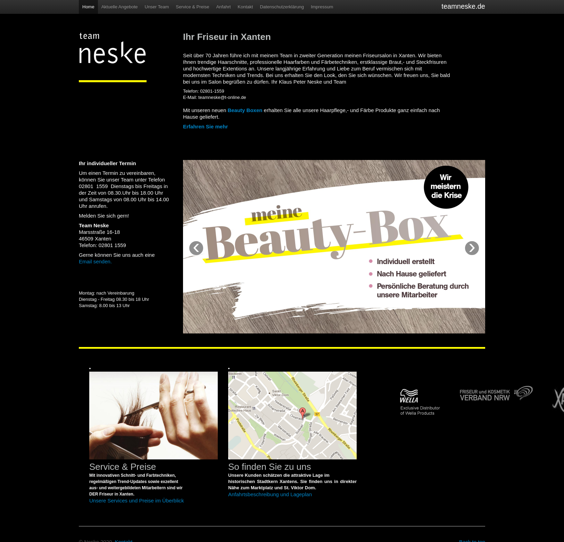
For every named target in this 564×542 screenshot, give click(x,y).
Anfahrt (223, 6)
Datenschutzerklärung (282, 6)
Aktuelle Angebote (119, 6)
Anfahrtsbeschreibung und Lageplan (270, 494)
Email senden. (95, 261)
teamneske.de (463, 6)
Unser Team (157, 6)
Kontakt (245, 6)
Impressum (322, 6)
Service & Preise (192, 6)
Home (88, 6)
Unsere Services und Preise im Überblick (136, 500)
